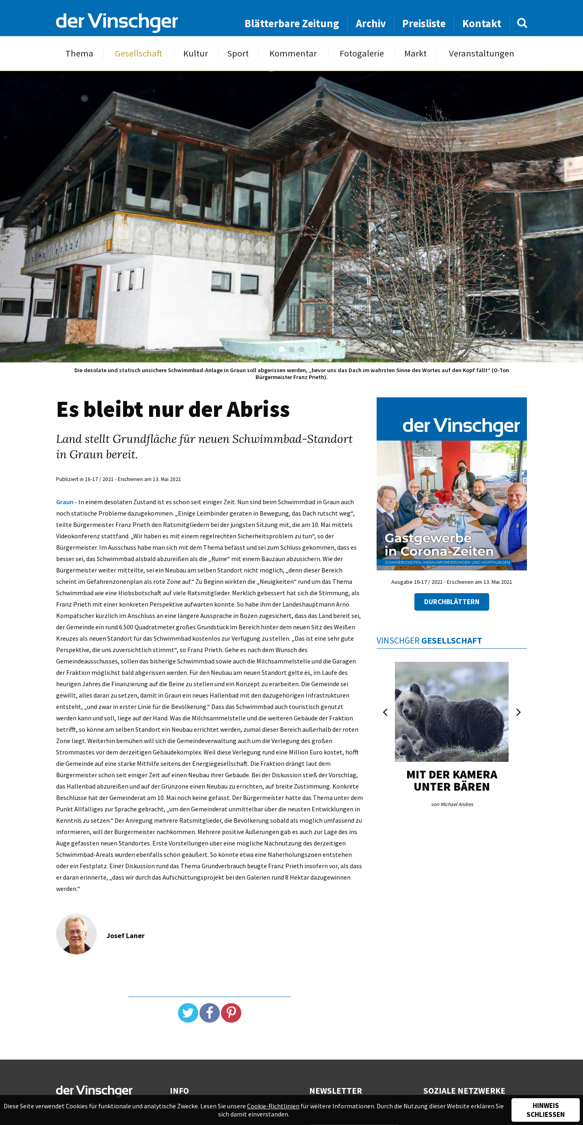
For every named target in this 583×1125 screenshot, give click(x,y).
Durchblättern (451, 601)
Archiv (371, 23)
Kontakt (481, 23)
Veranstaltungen (481, 53)
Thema (79, 53)
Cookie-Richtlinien (273, 1106)
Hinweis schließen (546, 1110)
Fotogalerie (362, 53)
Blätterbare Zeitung (292, 23)
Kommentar (293, 53)
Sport (238, 53)
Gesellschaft (139, 53)
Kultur (195, 53)
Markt (415, 53)
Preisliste (424, 23)
